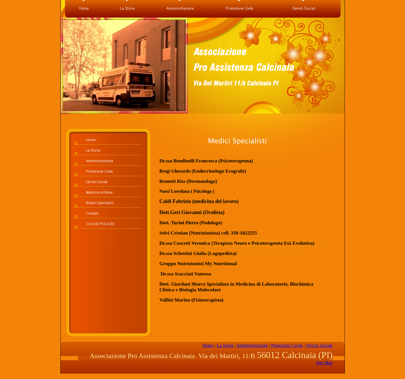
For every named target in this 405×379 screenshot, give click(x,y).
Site (324, 362)
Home (207, 345)
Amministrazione (252, 345)
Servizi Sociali (319, 345)
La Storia (225, 345)
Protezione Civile (287, 345)
